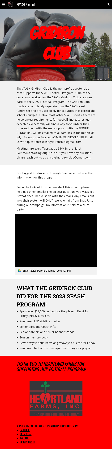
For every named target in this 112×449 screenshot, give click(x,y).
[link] (56, 244)
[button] (4, 4)
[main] (56, 45)
